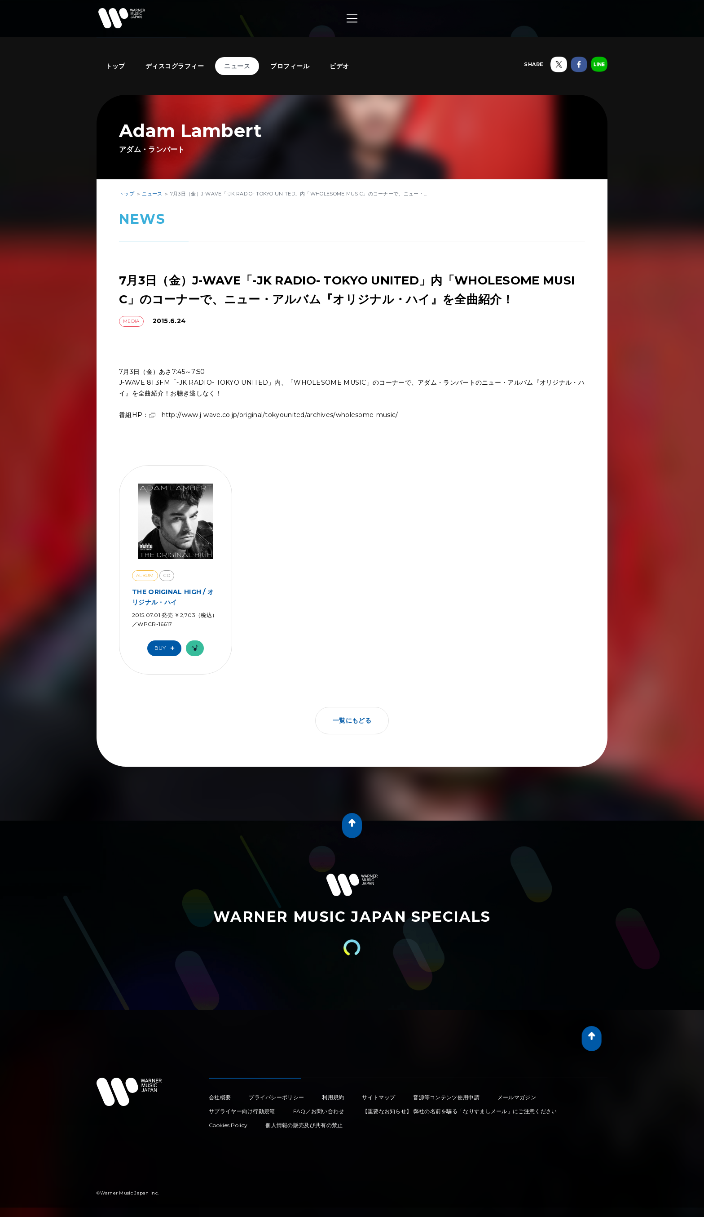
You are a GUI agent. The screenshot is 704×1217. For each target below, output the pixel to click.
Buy (166, 648)
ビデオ (339, 66)
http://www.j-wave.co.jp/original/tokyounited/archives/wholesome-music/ (280, 415)
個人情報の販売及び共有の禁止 (304, 1125)
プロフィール (289, 66)
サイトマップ (378, 1097)
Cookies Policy (228, 1125)
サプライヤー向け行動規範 (242, 1111)
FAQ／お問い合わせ (318, 1111)
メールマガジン (516, 1097)
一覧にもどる (352, 720)
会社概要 (220, 1097)
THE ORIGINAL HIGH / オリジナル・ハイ (173, 597)
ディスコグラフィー (174, 66)
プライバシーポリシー (276, 1097)
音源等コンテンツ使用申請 (446, 1097)
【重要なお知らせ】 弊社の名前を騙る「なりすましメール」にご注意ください (459, 1111)
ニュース (237, 66)
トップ (115, 66)
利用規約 (333, 1097)
